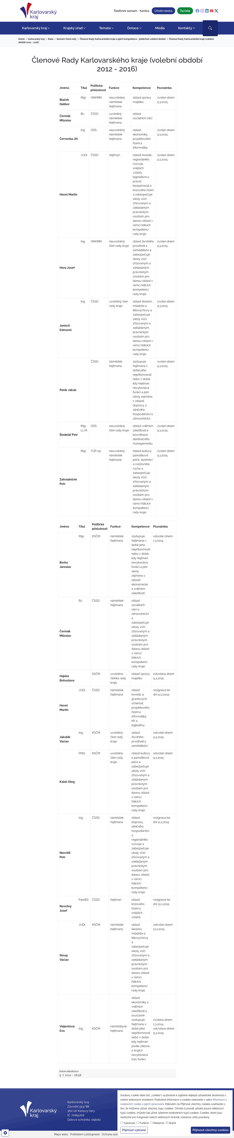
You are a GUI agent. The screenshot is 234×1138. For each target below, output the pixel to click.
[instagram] (202, 11)
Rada (50, 39)
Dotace (133, 28)
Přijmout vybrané (134, 1130)
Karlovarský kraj (34, 28)
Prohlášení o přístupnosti (85, 1134)
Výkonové (129, 1123)
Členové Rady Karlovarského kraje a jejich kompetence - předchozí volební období (123, 39)
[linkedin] (206, 11)
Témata (105, 28)
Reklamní (158, 1123)
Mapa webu (61, 1134)
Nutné (172, 1123)
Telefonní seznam (125, 11)
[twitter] (216, 11)
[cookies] (5, 1133)
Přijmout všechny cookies (210, 1130)
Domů (21, 39)
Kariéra (144, 11)
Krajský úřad (72, 28)
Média (160, 28)
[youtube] (211, 11)
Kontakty (185, 28)
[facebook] (197, 11)
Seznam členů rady (66, 39)
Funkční (144, 1123)
